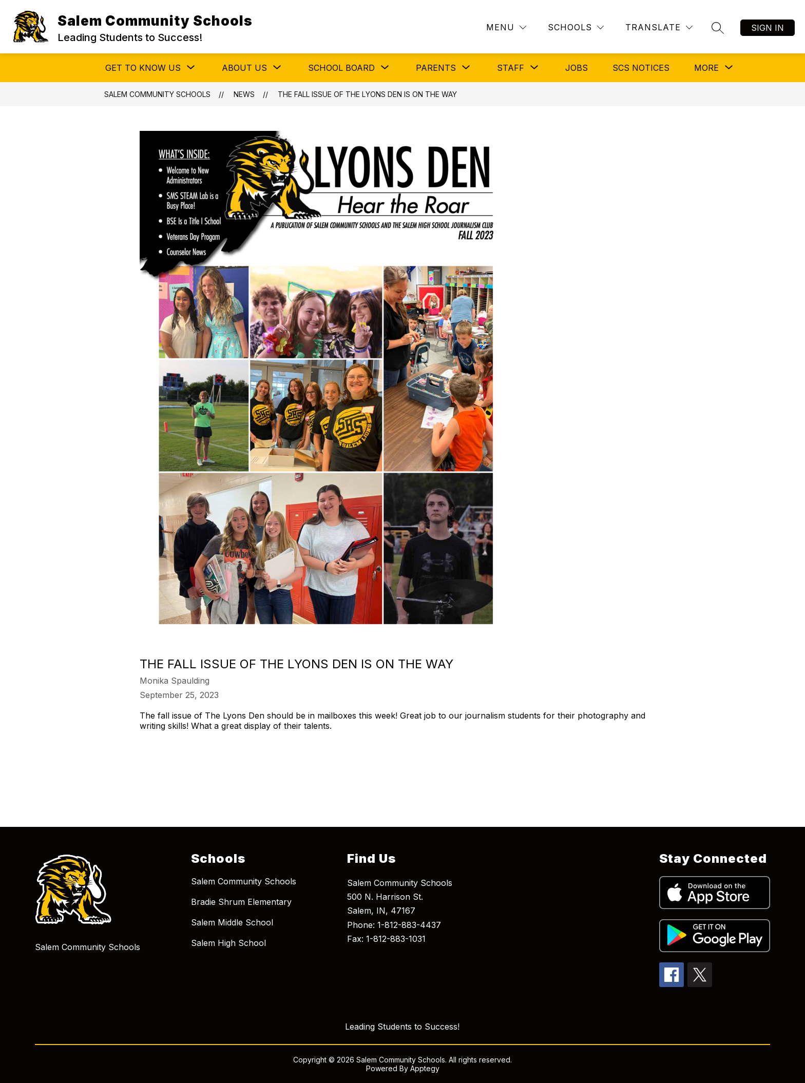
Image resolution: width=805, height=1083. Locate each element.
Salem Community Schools (157, 94)
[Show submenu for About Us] (244, 68)
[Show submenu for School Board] (341, 68)
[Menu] (506, 27)
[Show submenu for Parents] (436, 68)
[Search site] (718, 28)
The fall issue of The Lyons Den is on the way (367, 94)
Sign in (767, 28)
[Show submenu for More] (706, 68)
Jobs (576, 68)
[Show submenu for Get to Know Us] (143, 68)
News (244, 94)
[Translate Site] (659, 27)
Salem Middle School (232, 922)
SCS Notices (640, 68)
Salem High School (228, 943)
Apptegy (424, 1068)
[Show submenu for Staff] (510, 68)
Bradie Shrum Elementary (241, 902)
